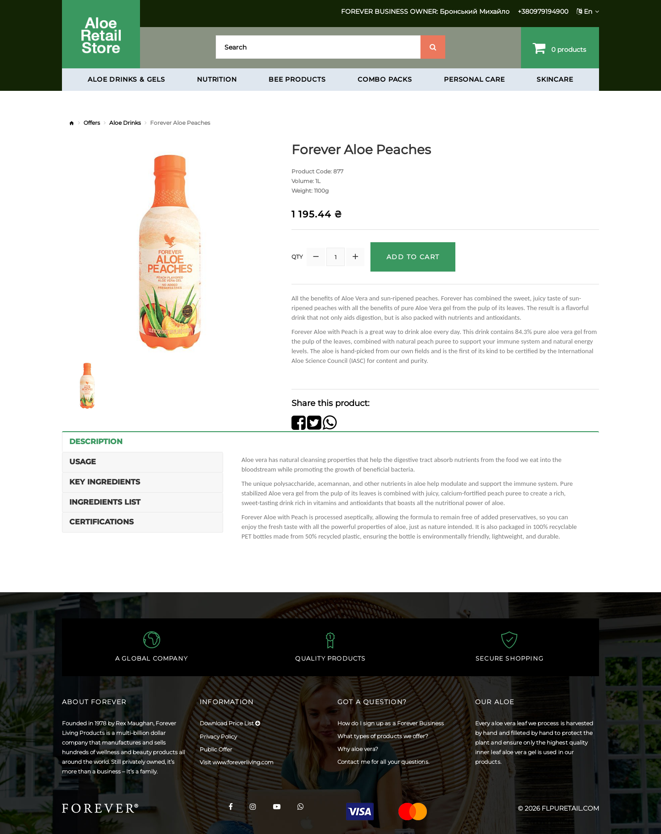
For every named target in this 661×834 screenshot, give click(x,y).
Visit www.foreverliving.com (237, 762)
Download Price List (230, 723)
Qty (297, 256)
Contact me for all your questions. (383, 761)
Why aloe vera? (357, 748)
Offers (92, 122)
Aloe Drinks (125, 122)
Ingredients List (104, 502)
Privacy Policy (218, 736)
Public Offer (216, 749)
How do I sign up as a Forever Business (390, 723)
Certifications (101, 521)
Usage (82, 461)
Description (96, 441)
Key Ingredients (104, 482)
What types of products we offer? (383, 736)
